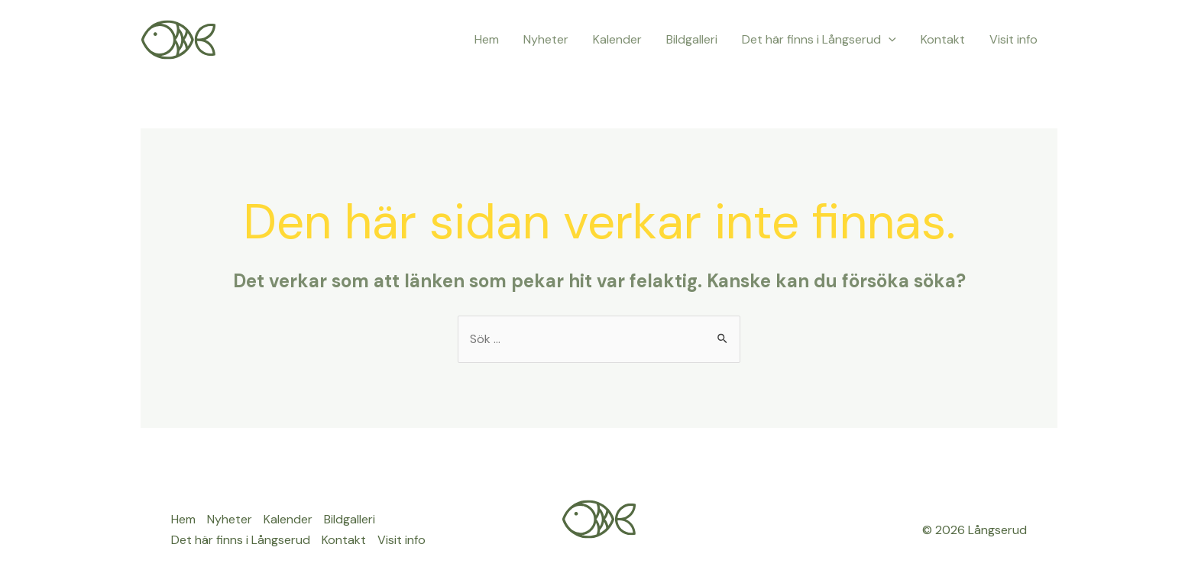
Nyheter (545, 39)
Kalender (617, 39)
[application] (888, 39)
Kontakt (943, 39)
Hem (486, 39)
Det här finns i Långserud (819, 39)
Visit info (1013, 39)
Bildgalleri (691, 39)
